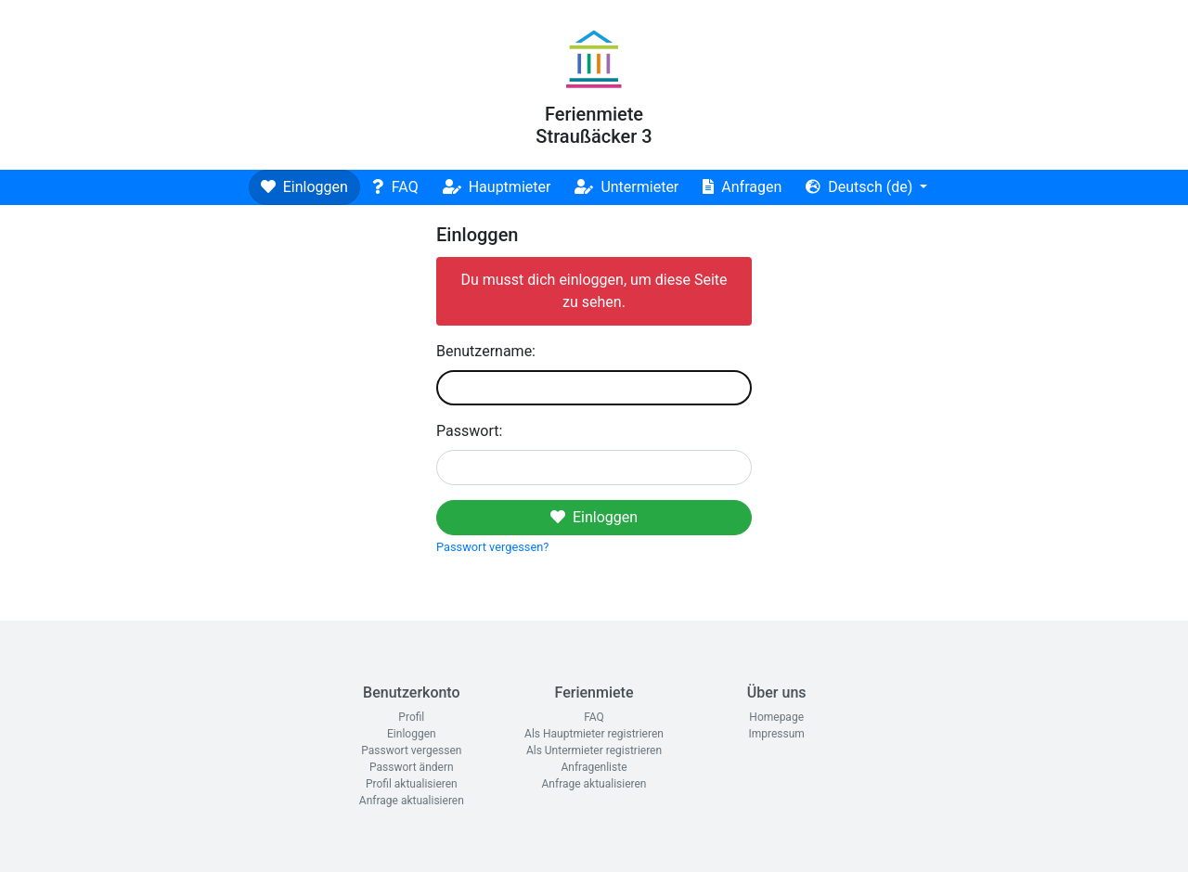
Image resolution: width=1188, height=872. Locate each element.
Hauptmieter (497, 187)
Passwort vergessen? (492, 547)
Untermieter (626, 187)
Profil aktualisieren (412, 783)
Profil (411, 717)
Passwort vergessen (411, 750)
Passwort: (469, 431)
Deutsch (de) (861, 187)
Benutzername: (486, 351)
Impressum (776, 733)
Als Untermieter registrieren (594, 750)
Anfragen (742, 187)
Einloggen (304, 187)
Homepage (776, 717)
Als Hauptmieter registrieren (594, 733)
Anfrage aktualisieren (411, 800)
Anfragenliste (593, 767)
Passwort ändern (411, 767)
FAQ (395, 187)
